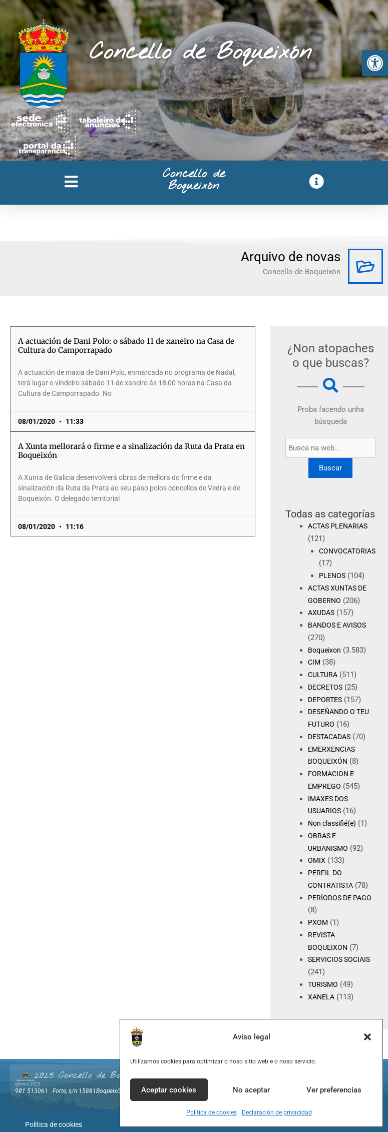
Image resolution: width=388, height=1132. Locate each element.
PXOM (318, 922)
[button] (375, 63)
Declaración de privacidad (277, 1112)
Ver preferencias (333, 1089)
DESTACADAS (331, 736)
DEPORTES (326, 699)
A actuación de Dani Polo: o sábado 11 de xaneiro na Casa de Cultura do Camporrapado (126, 345)
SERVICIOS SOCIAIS (341, 959)
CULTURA (324, 674)
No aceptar (251, 1089)
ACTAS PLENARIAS (340, 525)
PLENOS (333, 575)
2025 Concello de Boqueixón (92, 1075)
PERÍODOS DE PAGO (341, 897)
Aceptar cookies (168, 1089)
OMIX (317, 860)
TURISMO (324, 984)
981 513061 (31, 1090)
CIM (314, 662)
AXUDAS (322, 612)
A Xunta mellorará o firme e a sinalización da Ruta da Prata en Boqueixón (131, 450)
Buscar (331, 467)
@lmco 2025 (27, 1083)
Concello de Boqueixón (200, 53)
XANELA (322, 996)
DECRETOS (326, 687)
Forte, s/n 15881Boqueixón (88, 1090)
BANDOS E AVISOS (339, 625)
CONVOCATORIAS (349, 550)
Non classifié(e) (334, 823)
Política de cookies (211, 1112)
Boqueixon (325, 650)
